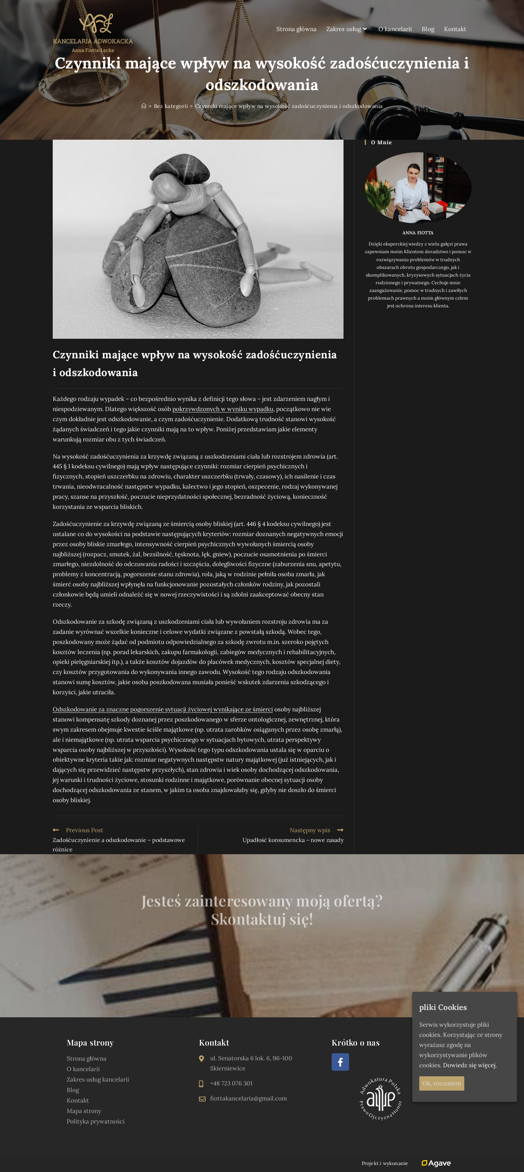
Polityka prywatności (96, 1121)
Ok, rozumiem (441, 1083)
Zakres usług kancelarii (98, 1079)
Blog (73, 1090)
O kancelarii (83, 1069)
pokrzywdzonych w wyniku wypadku (222, 409)
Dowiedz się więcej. (470, 1065)
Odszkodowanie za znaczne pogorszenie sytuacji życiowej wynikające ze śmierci (163, 709)
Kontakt (78, 1100)
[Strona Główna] (144, 106)
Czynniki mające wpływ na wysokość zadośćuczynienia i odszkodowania (289, 106)
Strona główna (86, 1058)
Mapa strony (84, 1111)
